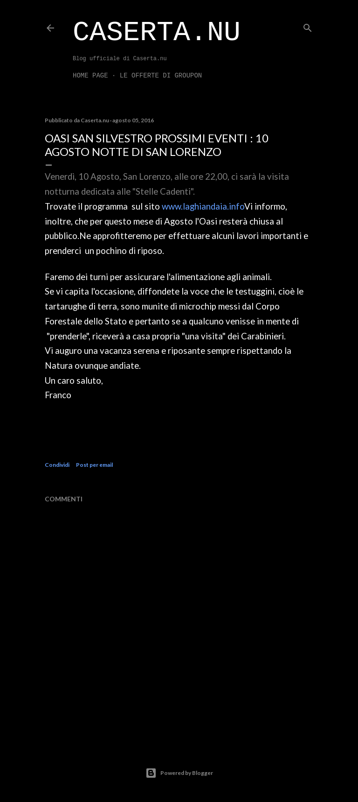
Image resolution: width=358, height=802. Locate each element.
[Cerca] (307, 26)
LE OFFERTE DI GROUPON (161, 75)
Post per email (94, 464)
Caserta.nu (157, 33)
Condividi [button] (57, 464)
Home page (90, 75)
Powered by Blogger (179, 773)
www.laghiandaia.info (203, 206)
